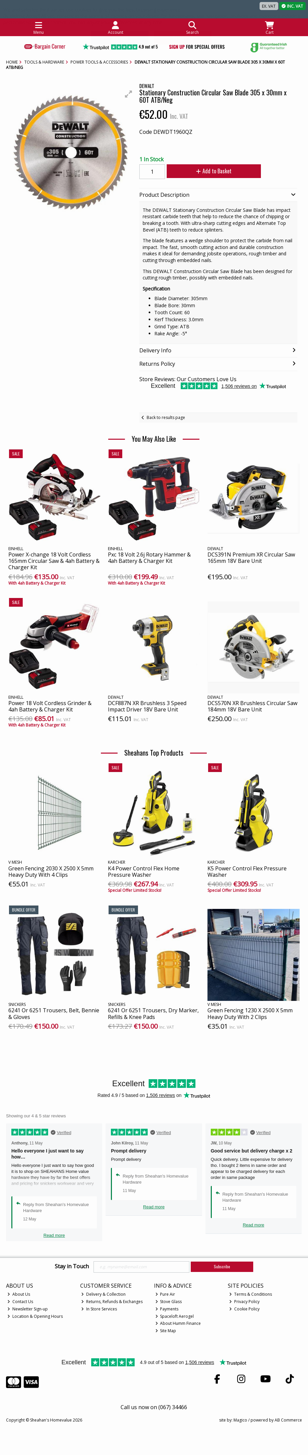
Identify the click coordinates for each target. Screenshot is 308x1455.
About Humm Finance (178, 1323)
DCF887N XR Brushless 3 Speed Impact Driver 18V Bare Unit (147, 706)
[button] (128, 94)
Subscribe (222, 1266)
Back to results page (166, 417)
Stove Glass (168, 1301)
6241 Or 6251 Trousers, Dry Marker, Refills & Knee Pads (153, 1013)
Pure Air (165, 1294)
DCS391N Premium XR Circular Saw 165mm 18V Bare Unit (251, 558)
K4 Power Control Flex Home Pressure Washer (143, 871)
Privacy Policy (244, 1301)
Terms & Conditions (250, 1294)
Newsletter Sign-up (27, 1309)
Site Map (165, 1331)
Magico (240, 1420)
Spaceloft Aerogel (174, 1316)
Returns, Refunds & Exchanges (112, 1301)
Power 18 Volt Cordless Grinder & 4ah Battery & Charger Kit (50, 706)
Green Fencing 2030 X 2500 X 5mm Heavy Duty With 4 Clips (51, 871)
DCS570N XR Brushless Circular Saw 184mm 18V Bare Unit (252, 706)
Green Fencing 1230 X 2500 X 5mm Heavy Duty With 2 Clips (250, 1013)
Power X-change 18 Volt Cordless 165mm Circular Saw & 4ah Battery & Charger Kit (54, 561)
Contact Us (20, 1301)
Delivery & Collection (103, 1294)
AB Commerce (288, 1420)
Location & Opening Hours (35, 1316)
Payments (167, 1309)
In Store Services (99, 1309)
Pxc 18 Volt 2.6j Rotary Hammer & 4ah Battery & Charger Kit (149, 558)
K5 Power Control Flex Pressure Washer (247, 871)
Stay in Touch (72, 1266)
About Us (18, 1294)
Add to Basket (214, 171)
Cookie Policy (244, 1309)
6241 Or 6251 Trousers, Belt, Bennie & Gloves (53, 1013)
